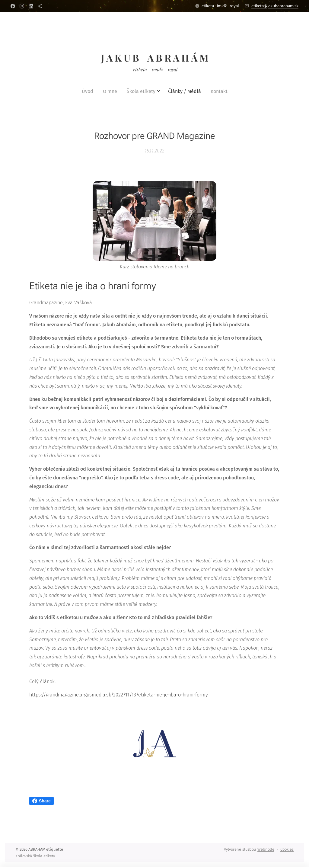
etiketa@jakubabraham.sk (274, 5)
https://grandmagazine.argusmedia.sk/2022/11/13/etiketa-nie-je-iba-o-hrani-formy (118, 695)
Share (41, 800)
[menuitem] (136, 91)
